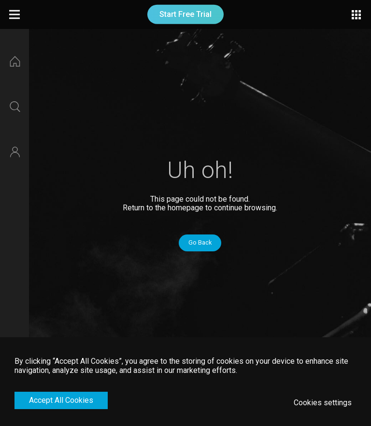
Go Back (200, 242)
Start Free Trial (185, 14)
